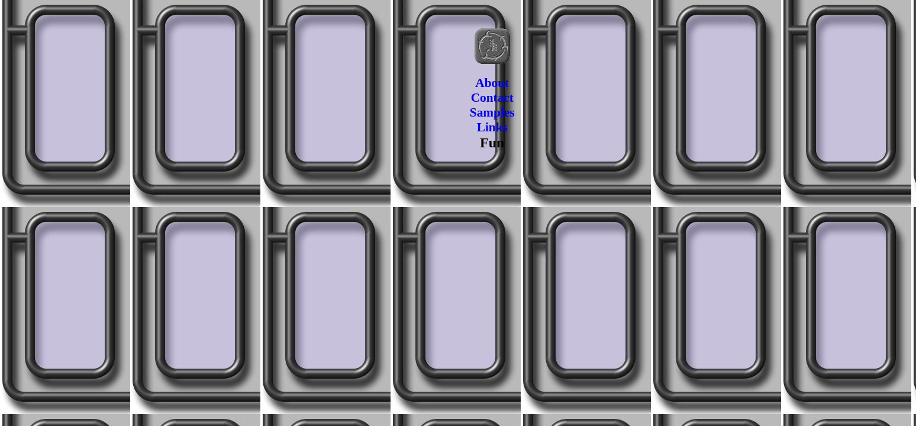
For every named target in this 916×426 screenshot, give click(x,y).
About (492, 83)
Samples (492, 112)
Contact (492, 98)
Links (492, 127)
